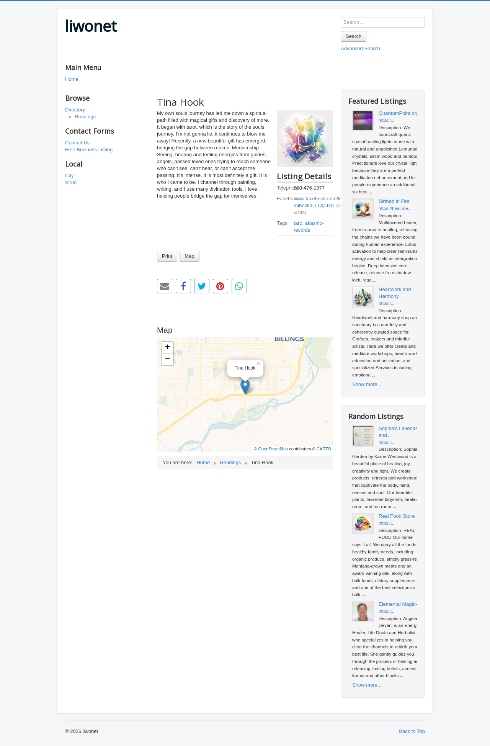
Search (353, 36)
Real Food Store (397, 516)
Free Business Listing (89, 149)
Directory (75, 110)
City (69, 175)
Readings (85, 116)
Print (167, 256)
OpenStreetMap (273, 449)
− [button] (167, 359)
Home (71, 79)
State (71, 182)
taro (298, 223)
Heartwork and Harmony (395, 292)
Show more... (367, 384)
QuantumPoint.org (399, 113)
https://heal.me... (395, 208)
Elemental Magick (398, 604)
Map (189, 256)
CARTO (324, 449)
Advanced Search (360, 48)
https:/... (387, 120)
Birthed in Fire (394, 201)
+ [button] (167, 347)
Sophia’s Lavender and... (399, 431)
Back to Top (412, 731)
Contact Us (77, 143)
